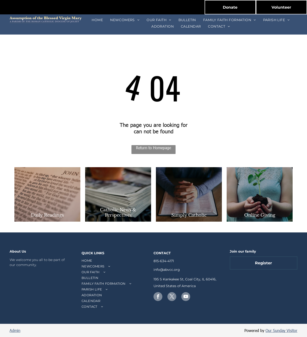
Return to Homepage (153, 147)
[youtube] (185, 297)
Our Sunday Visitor (281, 330)
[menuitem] (97, 20)
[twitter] (171, 297)
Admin (15, 330)
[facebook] (158, 297)
